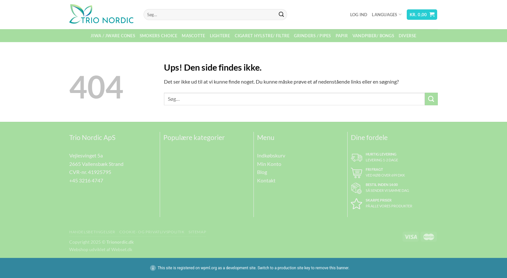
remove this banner (332, 268)
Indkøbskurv (271, 155)
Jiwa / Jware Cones (113, 35)
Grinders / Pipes (312, 35)
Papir (342, 35)
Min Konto (269, 164)
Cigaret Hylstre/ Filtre (262, 35)
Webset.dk (121, 249)
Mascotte (193, 35)
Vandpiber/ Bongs (373, 35)
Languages (387, 14)
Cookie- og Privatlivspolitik (151, 231)
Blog (262, 172)
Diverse (407, 35)
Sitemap (197, 231)
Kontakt (266, 180)
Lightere (220, 35)
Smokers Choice (159, 35)
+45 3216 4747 (86, 180)
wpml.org (209, 268)
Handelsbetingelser (92, 231)
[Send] (281, 14)
